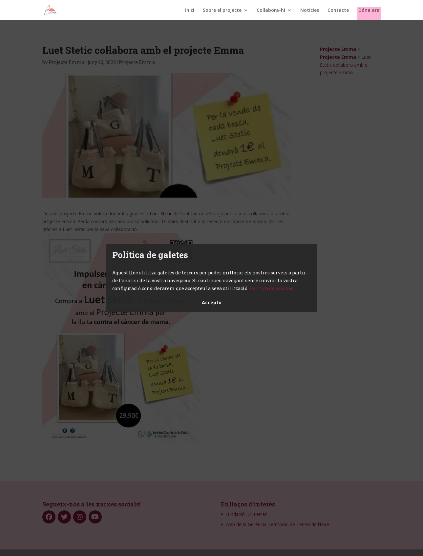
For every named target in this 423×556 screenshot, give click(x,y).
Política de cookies (271, 288)
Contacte (338, 10)
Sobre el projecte (222, 10)
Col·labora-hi (271, 10)
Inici (189, 10)
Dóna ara (369, 10)
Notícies (309, 10)
